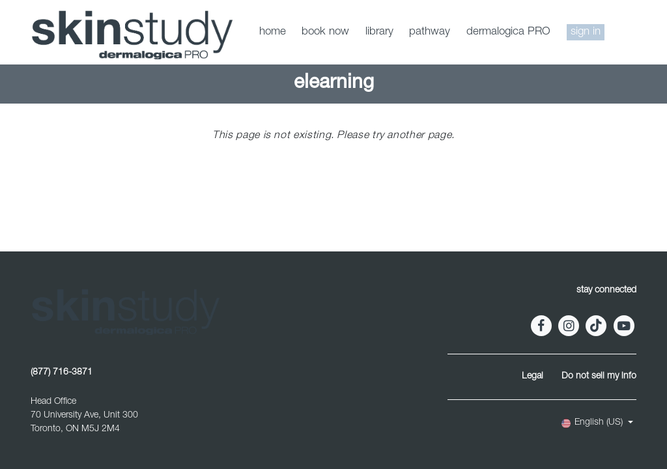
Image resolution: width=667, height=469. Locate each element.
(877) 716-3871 (61, 372)
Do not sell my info (598, 376)
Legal (532, 376)
